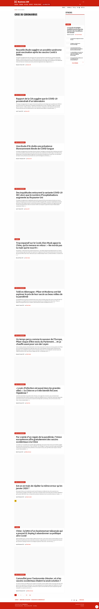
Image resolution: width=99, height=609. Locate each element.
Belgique (16, 4)
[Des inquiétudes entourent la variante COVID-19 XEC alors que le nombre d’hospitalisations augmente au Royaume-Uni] (39, 176)
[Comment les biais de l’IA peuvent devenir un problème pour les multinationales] (68, 48)
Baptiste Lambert (29, 497)
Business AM (29, 64)
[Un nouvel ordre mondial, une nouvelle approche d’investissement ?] (68, 58)
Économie (21, 4)
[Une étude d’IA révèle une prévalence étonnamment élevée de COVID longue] (39, 129)
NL (83, 1)
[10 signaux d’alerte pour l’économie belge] (68, 43)
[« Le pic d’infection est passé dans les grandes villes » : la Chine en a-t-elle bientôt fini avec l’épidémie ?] (39, 371)
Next (30, 595)
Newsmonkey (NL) (19, 605)
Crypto (82, 7)
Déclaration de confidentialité (38, 600)
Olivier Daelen (28, 257)
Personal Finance (37, 4)
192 (26, 595)
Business (17, 239)
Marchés (31, 4)
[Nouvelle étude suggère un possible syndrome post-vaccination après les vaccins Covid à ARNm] (39, 33)
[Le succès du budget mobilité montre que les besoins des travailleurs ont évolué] (75, 20)
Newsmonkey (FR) (28, 605)
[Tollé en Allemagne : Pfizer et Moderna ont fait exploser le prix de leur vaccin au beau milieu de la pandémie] (39, 275)
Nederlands (82, 600)
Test (78, 7)
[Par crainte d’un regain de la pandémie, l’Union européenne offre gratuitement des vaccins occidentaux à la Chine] (39, 420)
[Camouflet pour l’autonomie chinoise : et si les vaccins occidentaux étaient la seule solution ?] (39, 561)
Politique (26, 4)
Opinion (69, 7)
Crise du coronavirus (20, 46)
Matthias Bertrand (28, 452)
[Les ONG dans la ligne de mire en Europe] (68, 38)
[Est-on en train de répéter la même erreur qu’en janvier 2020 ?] (39, 469)
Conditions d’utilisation (25, 600)
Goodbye (35, 605)
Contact (17, 600)
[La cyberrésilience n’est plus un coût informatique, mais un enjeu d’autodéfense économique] (68, 53)
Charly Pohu (28, 403)
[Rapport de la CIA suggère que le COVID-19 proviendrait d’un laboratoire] (39, 82)
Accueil (16, 9)
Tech (74, 7)
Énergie (64, 7)
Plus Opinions (78, 62)
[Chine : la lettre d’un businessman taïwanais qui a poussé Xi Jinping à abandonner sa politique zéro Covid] (39, 514)
